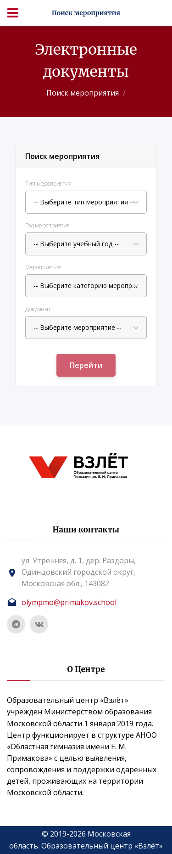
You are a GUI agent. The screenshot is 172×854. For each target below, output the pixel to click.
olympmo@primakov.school (69, 602)
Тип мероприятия (48, 183)
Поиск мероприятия (82, 93)
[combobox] (86, 202)
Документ (37, 309)
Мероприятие (43, 267)
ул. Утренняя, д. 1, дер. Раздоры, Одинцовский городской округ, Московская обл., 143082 (79, 571)
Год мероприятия (47, 225)
